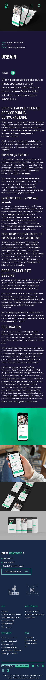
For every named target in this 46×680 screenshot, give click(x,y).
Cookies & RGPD (31, 643)
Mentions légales (31, 640)
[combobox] (39, 5)
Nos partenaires (7, 624)
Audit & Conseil (7, 644)
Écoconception (30, 617)
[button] (32, 6)
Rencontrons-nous (13, 571)
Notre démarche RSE (32, 611)
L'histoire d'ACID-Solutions (11, 614)
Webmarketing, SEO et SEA (11, 650)
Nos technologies (8, 620)
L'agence (4, 611)
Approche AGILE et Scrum (10, 617)
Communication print (9, 641)
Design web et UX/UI (9, 647)
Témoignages (6, 627)
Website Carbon (22, 666)
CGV (26, 646)
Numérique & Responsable (35, 614)
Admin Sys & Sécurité (9, 653)
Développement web (9, 638)
